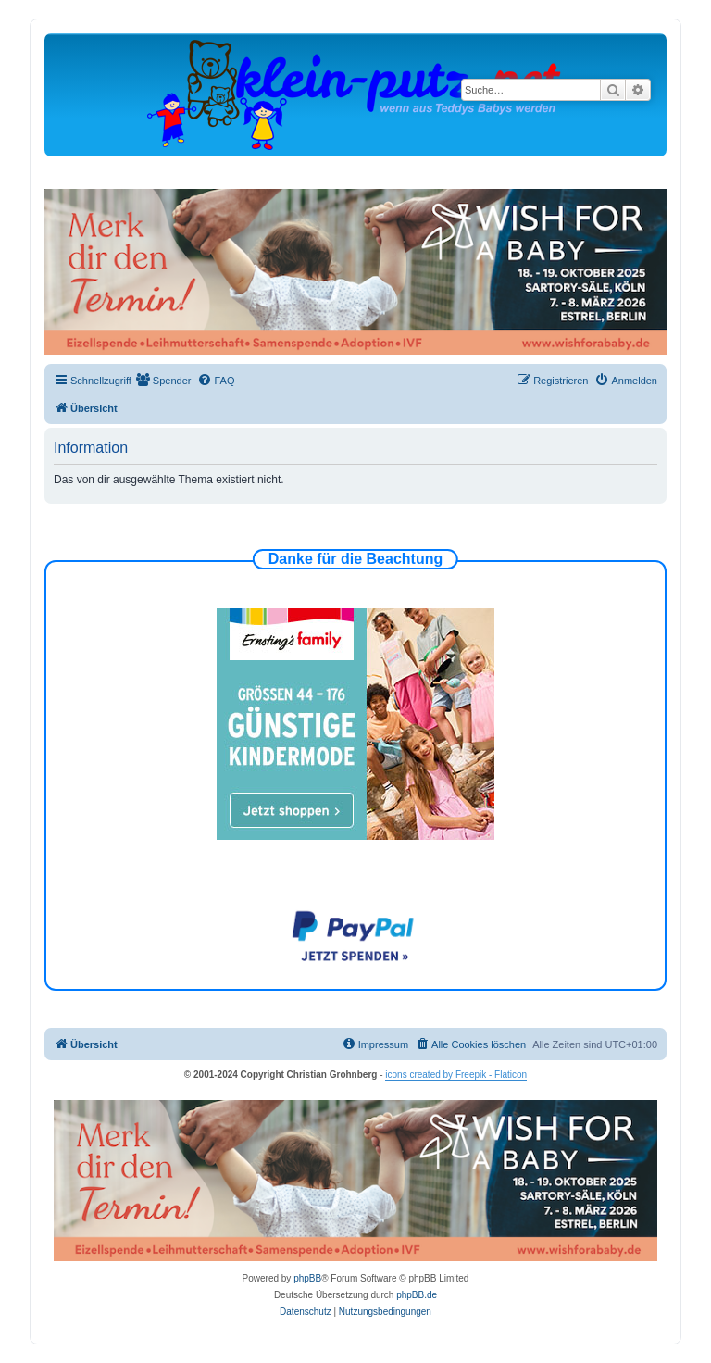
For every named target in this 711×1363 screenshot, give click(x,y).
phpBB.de (416, 1295)
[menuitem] (164, 380)
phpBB (307, 1278)
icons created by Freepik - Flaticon (456, 1074)
